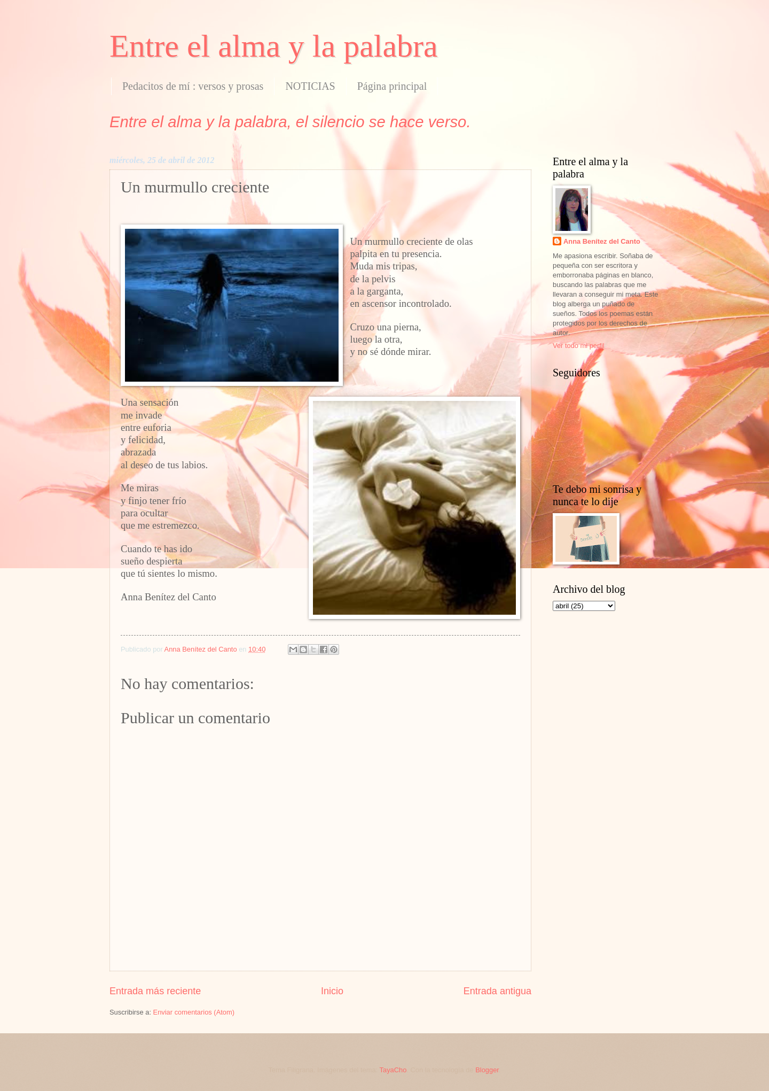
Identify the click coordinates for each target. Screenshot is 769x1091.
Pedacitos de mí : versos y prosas (192, 86)
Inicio (332, 991)
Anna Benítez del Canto (601, 241)
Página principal (392, 86)
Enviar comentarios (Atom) (193, 1012)
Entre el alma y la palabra (273, 46)
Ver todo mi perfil (579, 346)
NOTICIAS (310, 86)
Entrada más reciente (155, 991)
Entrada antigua (497, 991)
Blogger (487, 1070)
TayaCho (393, 1070)
